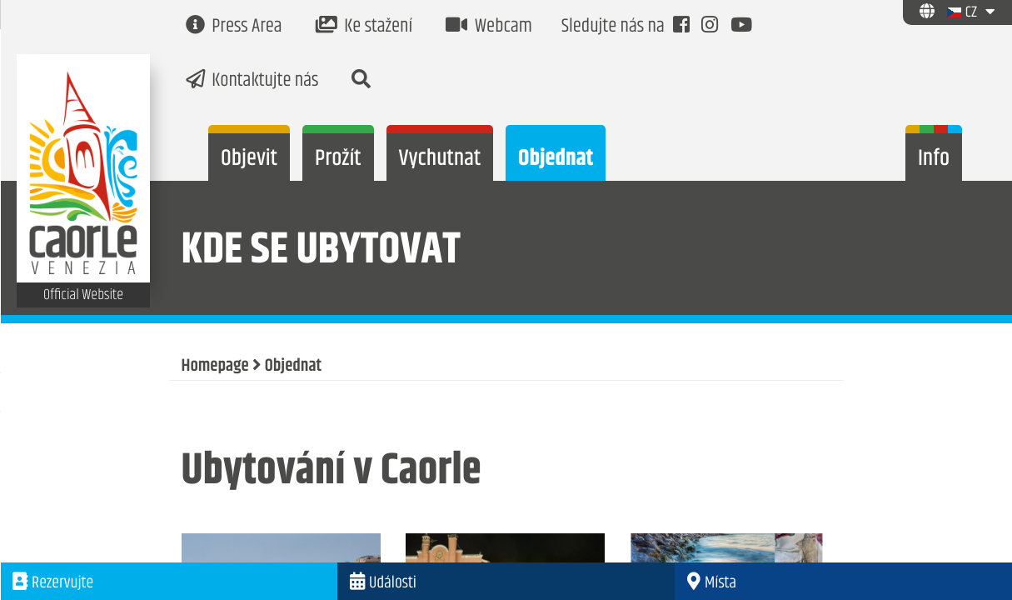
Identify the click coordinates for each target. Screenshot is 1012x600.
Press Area (234, 27)
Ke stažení (364, 27)
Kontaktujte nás (252, 81)
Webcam (489, 27)
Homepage (215, 366)
